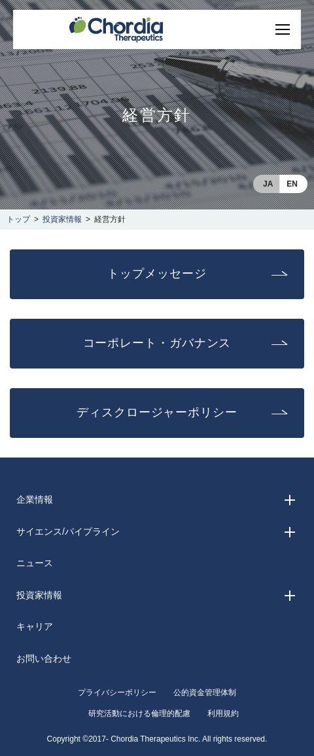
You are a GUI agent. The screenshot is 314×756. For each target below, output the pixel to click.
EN (292, 184)
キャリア (34, 626)
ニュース (34, 563)
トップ (18, 219)
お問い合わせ (43, 658)
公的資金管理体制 (204, 692)
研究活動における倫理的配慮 (139, 713)
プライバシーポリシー (117, 692)
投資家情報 (62, 219)
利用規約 (223, 713)
